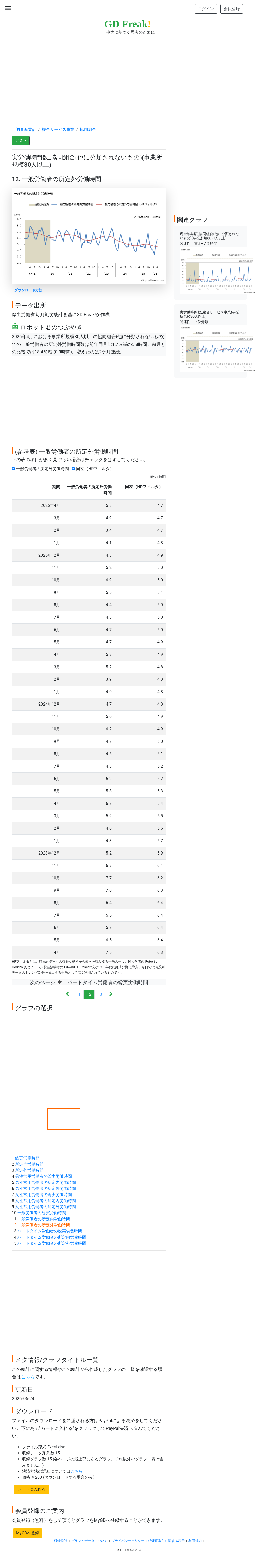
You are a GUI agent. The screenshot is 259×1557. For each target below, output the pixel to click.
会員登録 (232, 8)
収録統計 (60, 1541)
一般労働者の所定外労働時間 (41, 468)
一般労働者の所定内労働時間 (43, 1219)
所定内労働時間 (29, 1164)
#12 (19, 140)
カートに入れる (31, 1489)
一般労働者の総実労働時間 (41, 1212)
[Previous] (67, 994)
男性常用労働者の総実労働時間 (43, 1176)
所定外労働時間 (29, 1170)
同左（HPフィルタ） (94, 468)
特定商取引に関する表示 (166, 1541)
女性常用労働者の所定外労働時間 (45, 1206)
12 (89, 994)
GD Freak (127, 24)
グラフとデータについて (89, 1541)
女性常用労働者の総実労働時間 (43, 1194)
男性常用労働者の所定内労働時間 (45, 1182)
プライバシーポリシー (128, 1541)
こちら (28, 1376)
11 (78, 994)
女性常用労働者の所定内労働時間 (45, 1200)
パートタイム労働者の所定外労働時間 (51, 1243)
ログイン (206, 8)
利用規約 (195, 1541)
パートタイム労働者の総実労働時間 (49, 1231)
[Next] (110, 994)
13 (100, 994)
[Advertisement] (129, 76)
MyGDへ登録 (27, 1533)
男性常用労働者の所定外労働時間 (45, 1188)
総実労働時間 (27, 1158)
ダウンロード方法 (28, 290)
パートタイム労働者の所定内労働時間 (51, 1237)
